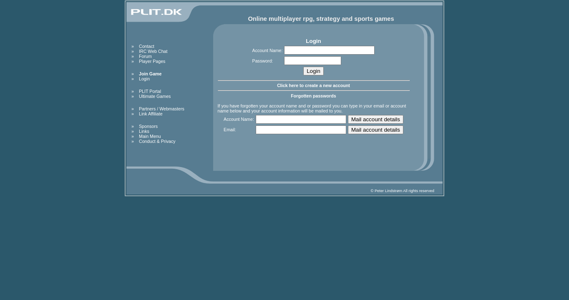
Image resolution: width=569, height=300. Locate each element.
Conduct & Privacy (157, 141)
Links (144, 131)
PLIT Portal (150, 91)
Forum (145, 56)
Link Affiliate (151, 113)
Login (144, 78)
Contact (146, 46)
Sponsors (148, 126)
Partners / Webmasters (161, 108)
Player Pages (152, 61)
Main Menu (150, 136)
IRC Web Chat (153, 51)
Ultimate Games (155, 96)
